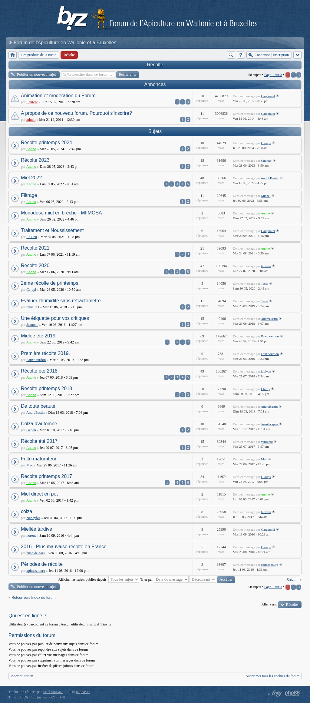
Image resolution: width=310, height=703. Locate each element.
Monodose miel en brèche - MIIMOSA (61, 212)
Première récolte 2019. (45, 353)
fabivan (266, 266)
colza (26, 511)
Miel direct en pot (39, 493)
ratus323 (32, 307)
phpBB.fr (83, 692)
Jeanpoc (32, 325)
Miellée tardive (36, 529)
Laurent (32, 102)
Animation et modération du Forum (58, 95)
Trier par (164, 579)
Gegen (31, 430)
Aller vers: (269, 604)
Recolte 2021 (35, 247)
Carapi (31, 289)
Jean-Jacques (269, 424)
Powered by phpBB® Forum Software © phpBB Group (292, 693)
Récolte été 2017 (39, 441)
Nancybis (33, 518)
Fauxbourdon (270, 336)
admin (30, 120)
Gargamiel (268, 96)
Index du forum (22, 676)
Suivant (292, 580)
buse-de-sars (35, 553)
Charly (265, 389)
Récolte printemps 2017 (46, 476)
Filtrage (29, 195)
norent (31, 535)
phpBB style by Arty (274, 693)
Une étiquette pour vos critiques (55, 318)
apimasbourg (35, 571)
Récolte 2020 (35, 265)
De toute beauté (38, 406)
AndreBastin (269, 318)
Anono (31, 149)
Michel (265, 195)
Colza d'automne (39, 423)
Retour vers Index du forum (33, 597)
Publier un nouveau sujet (36, 74)
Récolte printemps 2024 (46, 142)
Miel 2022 (31, 177)
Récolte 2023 (35, 160)
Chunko (266, 160)
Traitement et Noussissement (52, 230)
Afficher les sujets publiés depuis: (98, 579)
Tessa (264, 283)
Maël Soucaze (53, 692)
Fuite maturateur (38, 458)
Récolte (155, 64)
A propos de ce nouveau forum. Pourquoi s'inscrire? (76, 113)
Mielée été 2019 (38, 335)
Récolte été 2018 (39, 370)
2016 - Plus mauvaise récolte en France (64, 546)
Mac (29, 465)
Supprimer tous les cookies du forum (272, 676)
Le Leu (31, 237)
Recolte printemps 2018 (46, 388)
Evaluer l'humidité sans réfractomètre (61, 300)
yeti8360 (267, 441)
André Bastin (270, 178)
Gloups (266, 143)
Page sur (273, 75)
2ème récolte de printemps (49, 283)
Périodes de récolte (42, 564)
